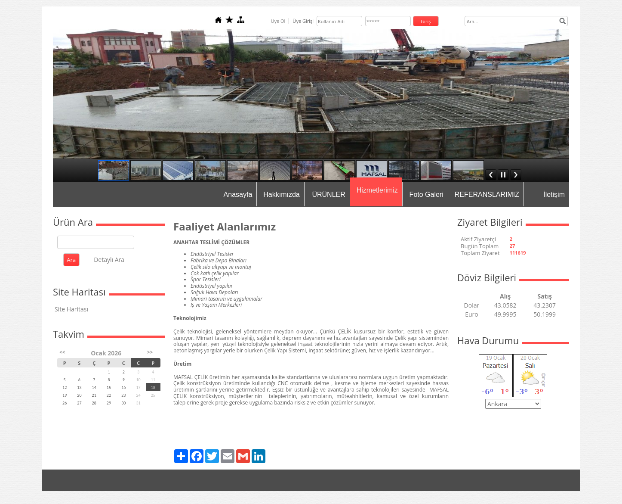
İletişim (554, 194)
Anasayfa (238, 194)
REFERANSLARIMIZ (487, 194)
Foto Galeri (426, 194)
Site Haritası (71, 309)
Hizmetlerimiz (377, 190)
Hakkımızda (281, 194)
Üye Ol (278, 21)
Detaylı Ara (109, 259)
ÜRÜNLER (328, 194)
